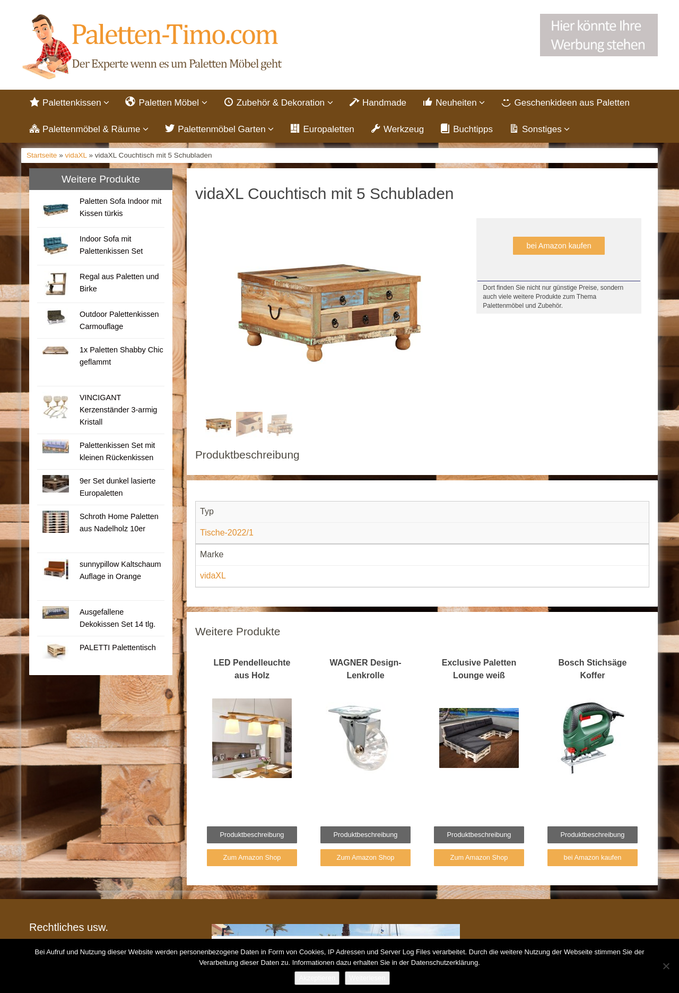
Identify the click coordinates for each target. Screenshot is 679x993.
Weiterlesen (367, 978)
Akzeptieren (317, 978)
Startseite (42, 156)
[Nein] (665, 966)
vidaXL (76, 156)
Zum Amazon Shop (252, 858)
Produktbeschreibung (252, 836)
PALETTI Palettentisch (118, 648)
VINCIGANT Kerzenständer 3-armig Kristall (118, 410)
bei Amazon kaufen (558, 246)
